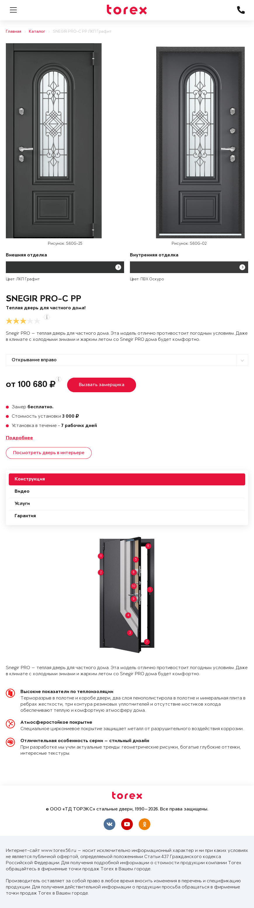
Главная (13, 31)
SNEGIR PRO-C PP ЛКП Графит (82, 31)
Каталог (37, 31)
